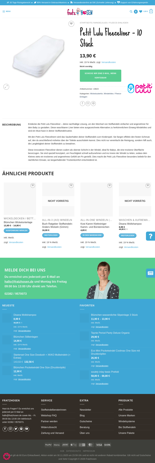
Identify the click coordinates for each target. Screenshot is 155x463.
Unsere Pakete (127, 433)
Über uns (85, 433)
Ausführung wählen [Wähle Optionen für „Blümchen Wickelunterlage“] (16, 230)
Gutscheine (86, 421)
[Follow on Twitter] (15, 429)
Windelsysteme (127, 421)
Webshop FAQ (49, 415)
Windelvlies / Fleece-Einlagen (111, 23)
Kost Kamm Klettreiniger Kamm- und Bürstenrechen (94, 225)
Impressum (89, 451)
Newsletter (85, 409)
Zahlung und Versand (52, 433)
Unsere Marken (127, 415)
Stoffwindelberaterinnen (53, 409)
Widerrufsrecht (49, 427)
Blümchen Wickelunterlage (18, 222)
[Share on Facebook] (82, 103)
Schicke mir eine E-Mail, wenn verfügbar (100, 75)
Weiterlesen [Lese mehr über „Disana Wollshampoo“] (127, 235)
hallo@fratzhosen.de (19, 281)
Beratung (85, 427)
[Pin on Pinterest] (93, 103)
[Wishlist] (140, 11)
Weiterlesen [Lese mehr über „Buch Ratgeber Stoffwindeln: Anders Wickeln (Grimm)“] (51, 235)
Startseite (86, 23)
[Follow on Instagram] (10, 429)
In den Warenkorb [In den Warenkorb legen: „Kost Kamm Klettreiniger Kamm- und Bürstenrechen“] (92, 235)
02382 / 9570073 (16, 293)
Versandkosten (108, 62)
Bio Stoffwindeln (127, 427)
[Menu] (6, 11)
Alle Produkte (126, 409)
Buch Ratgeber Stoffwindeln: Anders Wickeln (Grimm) (57, 225)
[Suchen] (131, 12)
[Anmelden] (136, 12)
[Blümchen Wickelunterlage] (20, 198)
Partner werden (49, 421)
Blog (82, 415)
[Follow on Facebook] (5, 429)
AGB (62, 451)
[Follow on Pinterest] (21, 429)
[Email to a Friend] (87, 103)
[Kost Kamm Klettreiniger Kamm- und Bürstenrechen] (96, 199)
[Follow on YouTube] (26, 429)
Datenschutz (73, 451)
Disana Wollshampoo (130, 224)
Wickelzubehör (96, 93)
